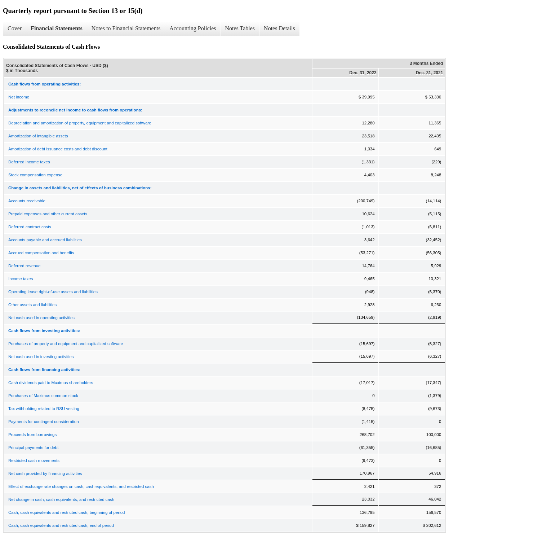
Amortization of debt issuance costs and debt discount (57, 149)
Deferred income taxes (29, 162)
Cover (15, 28)
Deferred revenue (24, 266)
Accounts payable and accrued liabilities (45, 240)
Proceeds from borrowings (32, 434)
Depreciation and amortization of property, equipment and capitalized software (79, 123)
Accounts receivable (26, 201)
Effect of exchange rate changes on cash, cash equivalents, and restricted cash (81, 486)
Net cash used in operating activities (41, 318)
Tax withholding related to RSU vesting (43, 408)
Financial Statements (57, 28)
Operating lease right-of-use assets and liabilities (53, 292)
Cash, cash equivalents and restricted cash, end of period (61, 525)
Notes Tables (240, 28)
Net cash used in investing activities (41, 356)
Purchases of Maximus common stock (43, 395)
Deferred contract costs (29, 227)
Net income (18, 97)
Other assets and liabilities (32, 305)
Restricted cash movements (33, 460)
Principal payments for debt (33, 447)
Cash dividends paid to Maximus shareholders (50, 382)
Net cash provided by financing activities (45, 473)
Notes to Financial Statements (126, 28)
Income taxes (20, 279)
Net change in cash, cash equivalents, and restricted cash (61, 499)
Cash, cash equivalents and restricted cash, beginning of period (66, 512)
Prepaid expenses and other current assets (47, 214)
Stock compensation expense (35, 175)
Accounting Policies (192, 28)
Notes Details (279, 28)
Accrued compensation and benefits (41, 253)
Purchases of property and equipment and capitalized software (65, 344)
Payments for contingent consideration (43, 421)
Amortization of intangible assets (38, 136)
